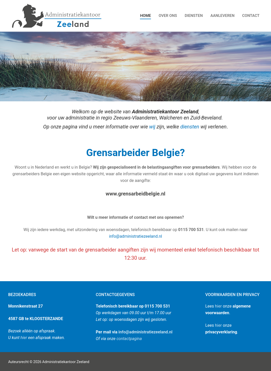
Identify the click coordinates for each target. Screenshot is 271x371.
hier (23, 337)
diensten (189, 127)
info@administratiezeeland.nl (135, 236)
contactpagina (129, 338)
